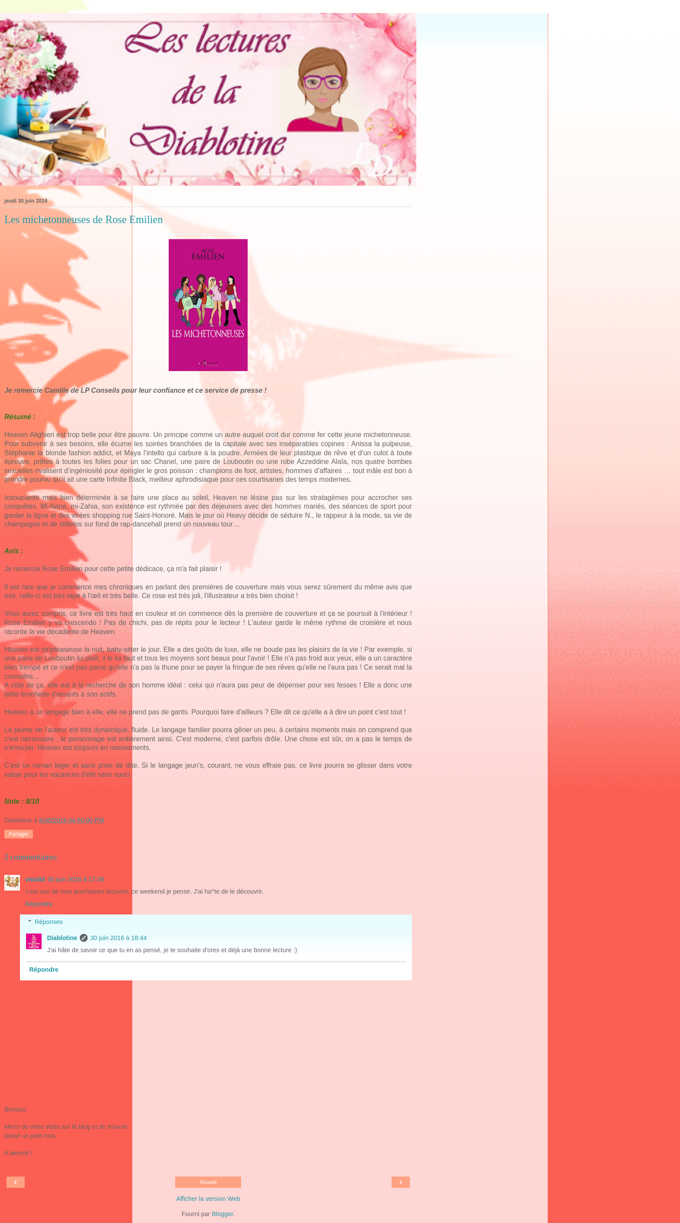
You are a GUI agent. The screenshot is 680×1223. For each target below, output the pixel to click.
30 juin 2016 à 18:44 (118, 937)
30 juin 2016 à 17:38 (76, 879)
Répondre (38, 904)
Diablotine (62, 937)
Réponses (49, 921)
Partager (19, 834)
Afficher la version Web (208, 1198)
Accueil (208, 1182)
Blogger (222, 1213)
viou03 (35, 879)
